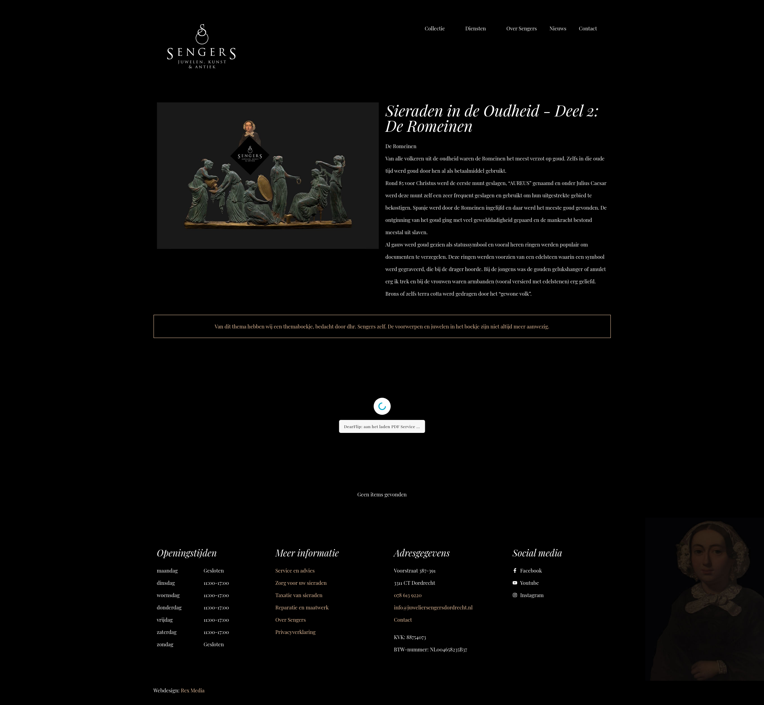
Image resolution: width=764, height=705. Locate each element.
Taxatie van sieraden (298, 595)
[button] (438, 28)
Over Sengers (290, 619)
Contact (403, 619)
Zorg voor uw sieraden (301, 582)
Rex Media (192, 690)
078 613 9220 (408, 595)
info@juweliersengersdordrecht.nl (433, 607)
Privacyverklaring (295, 632)
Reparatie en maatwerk (302, 607)
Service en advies (295, 570)
